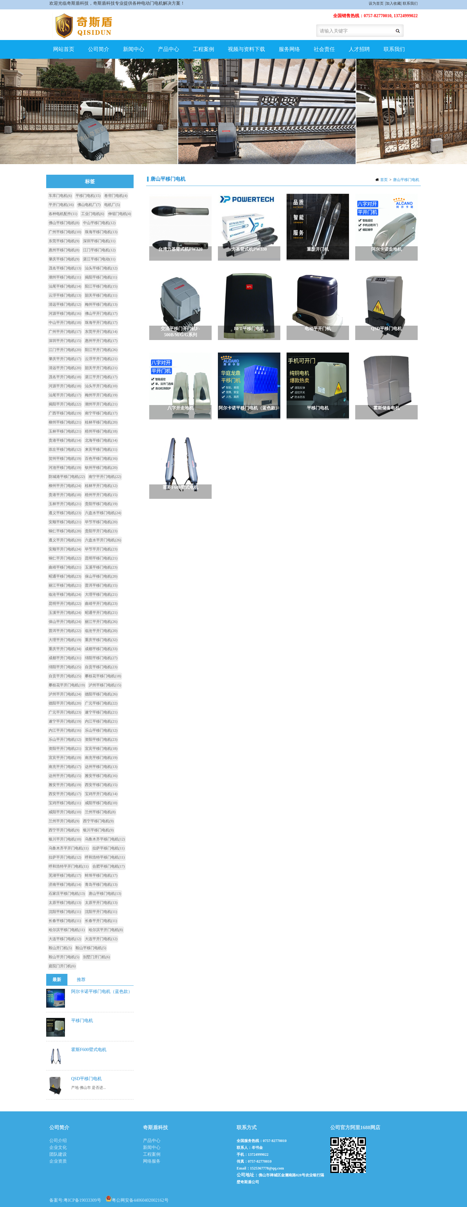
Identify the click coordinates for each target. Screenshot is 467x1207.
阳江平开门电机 (101, 350)
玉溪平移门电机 (101, 567)
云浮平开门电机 (101, 359)
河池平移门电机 (65, 467)
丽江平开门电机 (101, 621)
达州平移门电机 (101, 766)
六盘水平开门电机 (103, 540)
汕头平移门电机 (101, 268)
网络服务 (151, 1161)
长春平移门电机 (65, 921)
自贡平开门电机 (65, 676)
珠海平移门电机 (101, 232)
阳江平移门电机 (101, 286)
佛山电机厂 (89, 205)
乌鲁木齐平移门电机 (105, 839)
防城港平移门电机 (67, 476)
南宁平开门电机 (105, 476)
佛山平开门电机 (101, 313)
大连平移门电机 (65, 939)
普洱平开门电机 (65, 631)
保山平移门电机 (101, 576)
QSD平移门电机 (86, 1078)
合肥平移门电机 (108, 866)
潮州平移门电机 (65, 277)
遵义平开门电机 (65, 540)
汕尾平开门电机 (65, 395)
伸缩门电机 (119, 214)
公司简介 (98, 49)
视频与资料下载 (246, 49)
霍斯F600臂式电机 (88, 1049)
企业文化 (58, 1147)
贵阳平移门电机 (101, 504)
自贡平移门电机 (101, 667)
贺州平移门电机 (65, 458)
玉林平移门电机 (65, 431)
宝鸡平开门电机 (101, 794)
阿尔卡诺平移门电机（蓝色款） (101, 991)
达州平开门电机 (65, 776)
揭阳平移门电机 (101, 277)
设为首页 (376, 3)
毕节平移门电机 (101, 522)
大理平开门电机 (65, 640)
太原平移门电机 (65, 902)
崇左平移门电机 (65, 449)
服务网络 (289, 49)
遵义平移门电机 (65, 513)
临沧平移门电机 (65, 594)
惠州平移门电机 (64, 250)
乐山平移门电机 (101, 730)
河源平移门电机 (65, 313)
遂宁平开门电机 (65, 721)
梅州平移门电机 (101, 304)
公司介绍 (58, 1140)
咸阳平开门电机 (65, 812)
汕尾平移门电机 (65, 286)
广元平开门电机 (65, 712)
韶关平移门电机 (101, 295)
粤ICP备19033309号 (82, 1200)
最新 (56, 979)
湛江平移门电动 (99, 259)
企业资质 (58, 1161)
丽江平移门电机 (65, 585)
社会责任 (324, 49)
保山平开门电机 (65, 621)
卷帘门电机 (115, 195)
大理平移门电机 (101, 594)
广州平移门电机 (65, 232)
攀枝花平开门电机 (67, 685)
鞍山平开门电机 (64, 957)
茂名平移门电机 (65, 268)
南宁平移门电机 (101, 413)
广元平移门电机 (101, 703)
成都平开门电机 (65, 658)
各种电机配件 (63, 214)
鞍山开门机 (60, 948)
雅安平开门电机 (65, 785)
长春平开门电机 (101, 921)
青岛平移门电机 (101, 884)
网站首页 (63, 49)
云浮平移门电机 (65, 295)
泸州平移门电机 (105, 685)
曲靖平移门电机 (65, 567)
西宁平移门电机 (98, 821)
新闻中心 (133, 49)
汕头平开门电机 (101, 386)
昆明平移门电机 (101, 558)
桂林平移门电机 (101, 422)
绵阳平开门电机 (65, 667)
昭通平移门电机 (65, 576)
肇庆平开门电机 (65, 359)
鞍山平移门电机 (91, 948)
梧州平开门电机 (101, 495)
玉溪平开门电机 (65, 612)
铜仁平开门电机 (65, 558)
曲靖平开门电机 (101, 603)
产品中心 (168, 49)
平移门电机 (88, 195)
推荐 (81, 979)
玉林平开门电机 (65, 504)
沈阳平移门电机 (65, 911)
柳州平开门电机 (65, 485)
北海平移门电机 (101, 440)
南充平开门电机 (65, 766)
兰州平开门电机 (64, 821)
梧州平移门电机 (101, 431)
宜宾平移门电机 (101, 748)
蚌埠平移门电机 (101, 875)
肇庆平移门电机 (64, 259)
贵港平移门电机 (65, 440)
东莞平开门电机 (101, 331)
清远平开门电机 (65, 368)
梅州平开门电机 (101, 395)
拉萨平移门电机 (108, 848)
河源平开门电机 (65, 386)
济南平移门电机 (65, 884)
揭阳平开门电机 (65, 404)
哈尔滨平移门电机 (67, 930)
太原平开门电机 (101, 902)
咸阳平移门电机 (101, 803)
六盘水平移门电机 (103, 513)
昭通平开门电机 (101, 612)
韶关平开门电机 (101, 368)
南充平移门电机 (101, 757)
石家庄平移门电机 (67, 893)
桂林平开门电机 (101, 485)
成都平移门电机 (101, 649)
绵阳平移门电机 (101, 658)
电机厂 (112, 205)
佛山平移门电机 (64, 223)
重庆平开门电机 (65, 649)
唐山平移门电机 (406, 180)
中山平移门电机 (99, 223)
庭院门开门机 (62, 966)
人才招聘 (359, 49)
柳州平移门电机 (65, 422)
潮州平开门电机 (101, 404)
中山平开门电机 (65, 322)
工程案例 (203, 49)
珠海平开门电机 (101, 322)
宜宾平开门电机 (65, 757)
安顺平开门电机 (65, 549)
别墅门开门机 (96, 957)
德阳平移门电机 (101, 694)
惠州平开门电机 (101, 340)
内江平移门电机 (101, 721)
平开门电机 (61, 205)
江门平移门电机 (99, 250)
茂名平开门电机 (65, 377)
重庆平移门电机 (101, 640)
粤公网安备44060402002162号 (137, 1198)
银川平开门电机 (65, 839)
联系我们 (410, 3)
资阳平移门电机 (101, 739)
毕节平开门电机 (101, 549)
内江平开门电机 (65, 730)
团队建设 (58, 1154)
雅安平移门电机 (101, 776)
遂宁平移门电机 (101, 712)
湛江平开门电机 (101, 377)
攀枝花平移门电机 (103, 676)
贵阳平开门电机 (101, 531)
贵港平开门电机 (65, 495)
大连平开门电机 (101, 939)
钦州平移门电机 (101, 467)
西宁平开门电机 (64, 830)
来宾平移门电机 (101, 449)
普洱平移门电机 (101, 585)
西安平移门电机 (101, 785)
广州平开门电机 (65, 331)
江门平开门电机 (65, 350)
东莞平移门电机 (64, 241)
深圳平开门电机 (65, 340)
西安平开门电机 (65, 794)
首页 (384, 180)
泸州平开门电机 (65, 694)
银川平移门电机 (98, 830)
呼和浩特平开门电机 (69, 866)
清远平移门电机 (65, 304)
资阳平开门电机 (65, 748)
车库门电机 (60, 195)
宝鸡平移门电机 (65, 803)
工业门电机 (92, 214)
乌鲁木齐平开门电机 (69, 848)
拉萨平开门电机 (65, 857)
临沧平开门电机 (101, 631)
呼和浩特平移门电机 (105, 857)
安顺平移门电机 (65, 522)
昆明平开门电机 (65, 603)
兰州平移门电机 (100, 812)
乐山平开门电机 (65, 739)
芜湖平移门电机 (65, 875)
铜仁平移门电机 (65, 531)
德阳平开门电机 (65, 703)
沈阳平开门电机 (101, 911)
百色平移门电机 (101, 458)
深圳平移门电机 (99, 241)
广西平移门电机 (65, 413)
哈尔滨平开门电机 (106, 930)
